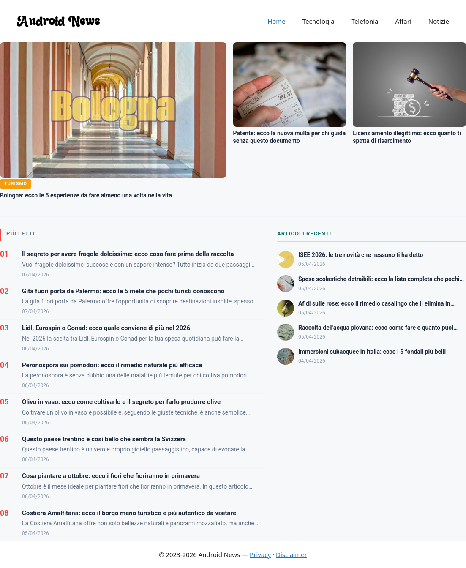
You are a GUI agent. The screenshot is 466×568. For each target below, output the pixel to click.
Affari (403, 21)
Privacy (260, 554)
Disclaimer (291, 554)
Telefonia (365, 21)
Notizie (438, 21)
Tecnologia (318, 21)
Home (276, 21)
